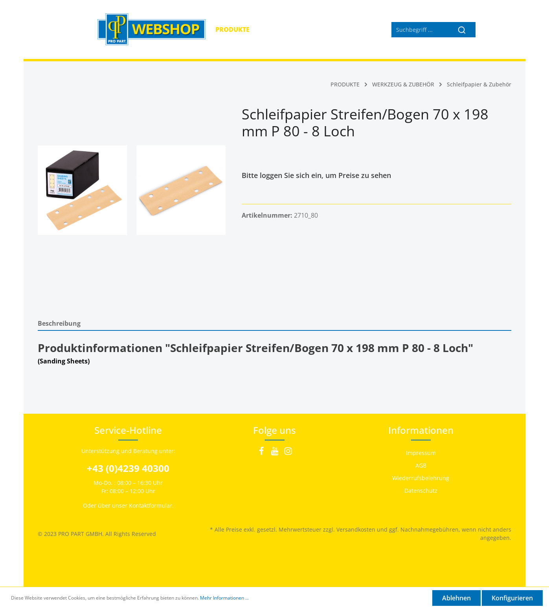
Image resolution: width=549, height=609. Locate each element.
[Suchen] (462, 30)
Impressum (421, 453)
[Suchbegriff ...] (419, 30)
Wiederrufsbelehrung (420, 478)
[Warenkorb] (503, 29)
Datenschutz (420, 490)
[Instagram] (288, 453)
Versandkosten (355, 529)
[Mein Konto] (485, 29)
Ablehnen (456, 598)
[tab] (274, 323)
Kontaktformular (150, 505)
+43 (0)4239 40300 (128, 468)
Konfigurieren (512, 598)
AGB (420, 465)
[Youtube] (275, 453)
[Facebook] (262, 453)
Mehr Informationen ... (224, 597)
